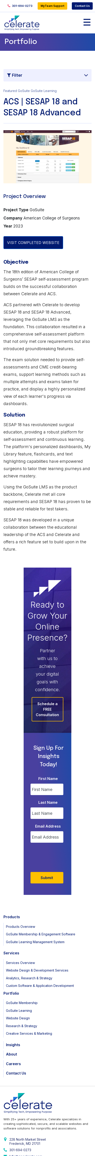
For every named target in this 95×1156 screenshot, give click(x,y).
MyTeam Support (52, 6)
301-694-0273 (20, 6)
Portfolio (11, 920)
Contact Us (82, 6)
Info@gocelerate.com (25, 1084)
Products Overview (20, 854)
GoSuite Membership (22, 930)
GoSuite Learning (19, 938)
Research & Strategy (21, 953)
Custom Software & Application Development (40, 913)
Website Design (18, 945)
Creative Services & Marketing (29, 961)
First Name (48, 706)
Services (11, 880)
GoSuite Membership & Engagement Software (40, 861)
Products (11, 844)
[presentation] (52, 783)
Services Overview (20, 890)
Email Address (48, 753)
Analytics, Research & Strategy (29, 905)
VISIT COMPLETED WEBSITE (33, 242)
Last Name (48, 729)
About (11, 981)
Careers (13, 991)
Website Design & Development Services (37, 897)
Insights (13, 972)
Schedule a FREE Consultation (47, 658)
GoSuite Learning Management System (35, 869)
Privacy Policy (13, 1148)
